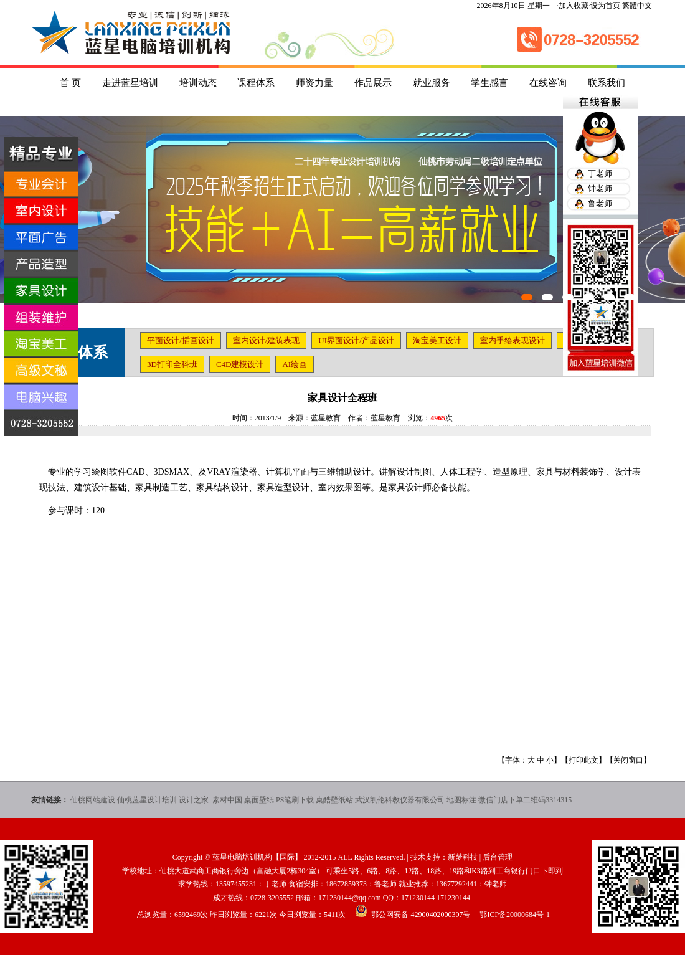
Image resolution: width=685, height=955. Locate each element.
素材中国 (227, 800)
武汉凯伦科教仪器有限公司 (400, 800)
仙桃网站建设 (92, 800)
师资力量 (314, 83)
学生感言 (489, 83)
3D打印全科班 (172, 364)
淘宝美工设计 (437, 340)
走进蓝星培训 (130, 83)
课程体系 (256, 83)
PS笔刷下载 (295, 800)
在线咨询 (548, 83)
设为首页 (605, 5)
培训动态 (198, 83)
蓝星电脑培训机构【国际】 (257, 857)
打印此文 (583, 760)
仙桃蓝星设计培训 (147, 800)
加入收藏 (573, 5)
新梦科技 (463, 857)
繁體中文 (637, 5)
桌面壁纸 (259, 800)
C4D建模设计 (240, 364)
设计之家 (194, 800)
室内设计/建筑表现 (266, 340)
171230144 (418, 897)
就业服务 (431, 83)
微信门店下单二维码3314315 (525, 800)
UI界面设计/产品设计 (356, 340)
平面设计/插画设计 (180, 340)
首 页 (70, 83)
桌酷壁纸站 (334, 800)
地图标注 (461, 800)
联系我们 (606, 83)
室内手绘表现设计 (512, 340)
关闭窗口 (628, 760)
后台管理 (498, 857)
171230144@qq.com (349, 897)
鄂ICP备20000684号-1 (514, 914)
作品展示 (373, 83)
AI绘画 (294, 364)
